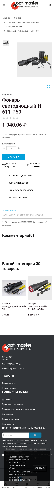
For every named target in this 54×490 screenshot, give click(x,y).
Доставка (7, 399)
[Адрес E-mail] (15, 435)
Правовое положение (12, 404)
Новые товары (9, 388)
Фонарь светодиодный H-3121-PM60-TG (37, 306)
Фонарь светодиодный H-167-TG (14, 306)
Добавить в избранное (9, 164)
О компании (7, 414)
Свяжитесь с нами (10, 419)
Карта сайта (8, 424)
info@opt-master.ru (15, 368)
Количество (8, 143)
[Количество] (11, 148)
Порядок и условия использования (18, 409)
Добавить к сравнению (33, 164)
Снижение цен (9, 383)
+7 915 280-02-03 (13, 364)
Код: (4, 94)
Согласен (39, 468)
